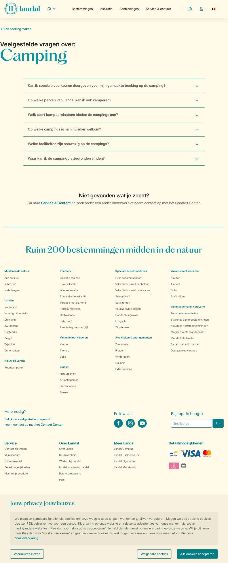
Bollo (63, 356)
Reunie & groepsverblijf (74, 327)
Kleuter (64, 344)
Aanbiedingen (129, 9)
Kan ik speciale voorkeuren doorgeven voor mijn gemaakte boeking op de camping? (96, 85)
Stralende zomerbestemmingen (190, 319)
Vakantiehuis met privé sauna (132, 290)
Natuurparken (68, 373)
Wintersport (122, 356)
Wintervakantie (69, 290)
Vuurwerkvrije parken (128, 308)
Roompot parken (14, 367)
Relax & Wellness (70, 308)
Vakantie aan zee (70, 278)
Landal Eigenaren (124, 461)
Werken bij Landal (70, 461)
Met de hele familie (182, 338)
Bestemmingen (82, 9)
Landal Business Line (127, 455)
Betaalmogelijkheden (17, 467)
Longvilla (120, 321)
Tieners (64, 350)
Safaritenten (122, 302)
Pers (62, 479)
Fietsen (119, 350)
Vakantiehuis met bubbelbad (132, 284)
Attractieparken (69, 380)
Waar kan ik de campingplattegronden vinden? (66, 158)
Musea (64, 392)
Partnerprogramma (70, 473)
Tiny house (122, 327)
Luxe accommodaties (128, 278)
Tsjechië (9, 344)
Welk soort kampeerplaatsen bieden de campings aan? (73, 114)
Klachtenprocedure (16, 473)
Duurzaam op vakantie (184, 350)
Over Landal (66, 448)
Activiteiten (178, 296)
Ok (218, 423)
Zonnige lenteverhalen (184, 313)
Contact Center (52, 424)
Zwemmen (121, 344)
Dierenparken (68, 386)
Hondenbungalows (126, 315)
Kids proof (66, 321)
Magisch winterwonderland (187, 332)
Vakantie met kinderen (74, 337)
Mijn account (12, 455)
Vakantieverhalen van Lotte (188, 306)
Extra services (123, 369)
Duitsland (10, 319)
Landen (9, 300)
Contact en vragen (15, 448)
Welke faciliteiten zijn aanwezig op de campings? (68, 144)
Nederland (10, 307)
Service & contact (158, 9)
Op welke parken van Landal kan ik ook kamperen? (69, 100)
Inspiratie (106, 9)
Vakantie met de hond (73, 302)
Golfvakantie (67, 315)
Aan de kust (11, 278)
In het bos (10, 284)
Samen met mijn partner (185, 344)
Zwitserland (11, 325)
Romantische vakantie (73, 296)
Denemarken (12, 350)
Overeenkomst (13, 461)
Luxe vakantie (68, 284)
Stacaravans (122, 296)
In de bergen (12, 290)
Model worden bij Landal (74, 467)
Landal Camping (123, 448)
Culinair (120, 363)
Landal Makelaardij (125, 467)
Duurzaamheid (67, 455)
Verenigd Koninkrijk (16, 313)
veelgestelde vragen (32, 419)
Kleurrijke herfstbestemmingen (189, 325)
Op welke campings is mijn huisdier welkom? (64, 129)
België (8, 338)
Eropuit (64, 366)
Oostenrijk (10, 332)
